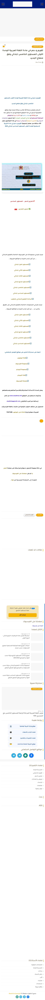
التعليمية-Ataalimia (15, 993)
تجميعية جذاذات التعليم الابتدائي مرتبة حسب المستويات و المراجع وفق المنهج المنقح (16, 667)
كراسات (40, 782)
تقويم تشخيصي (37, 46)
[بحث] (3, 4)
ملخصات (39, 785)
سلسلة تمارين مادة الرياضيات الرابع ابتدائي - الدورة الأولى (16, 637)
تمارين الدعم (38, 776)
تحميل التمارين (23, 209)
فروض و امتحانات (37, 779)
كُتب (41, 977)
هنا (12, 480)
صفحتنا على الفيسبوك (19, 473)
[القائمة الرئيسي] (41, 4)
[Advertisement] (22, 22)
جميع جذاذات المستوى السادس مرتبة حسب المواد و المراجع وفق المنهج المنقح (16, 677)
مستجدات (39, 984)
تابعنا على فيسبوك (37, 626)
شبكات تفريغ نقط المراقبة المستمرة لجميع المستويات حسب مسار (16, 647)
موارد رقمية (39, 788)
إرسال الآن (22, 615)
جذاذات (40, 971)
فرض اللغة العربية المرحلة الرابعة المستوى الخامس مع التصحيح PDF (23, 714)
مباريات (40, 980)
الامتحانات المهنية (37, 965)
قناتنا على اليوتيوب (19, 412)
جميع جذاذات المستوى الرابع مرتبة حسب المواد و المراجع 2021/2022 (17, 657)
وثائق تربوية (38, 987)
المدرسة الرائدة (37, 770)
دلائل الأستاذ (38, 974)
